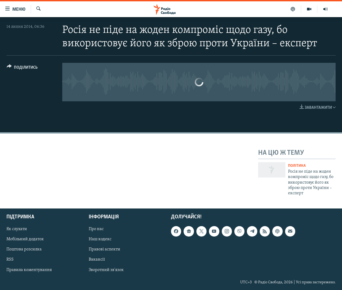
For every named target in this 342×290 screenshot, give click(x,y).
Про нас (96, 229)
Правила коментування (29, 270)
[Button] (22, 68)
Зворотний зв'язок (106, 270)
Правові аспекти (104, 249)
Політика (297, 166)
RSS (10, 259)
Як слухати (16, 229)
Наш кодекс (100, 239)
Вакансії (97, 259)
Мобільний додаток (25, 239)
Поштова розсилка (24, 249)
